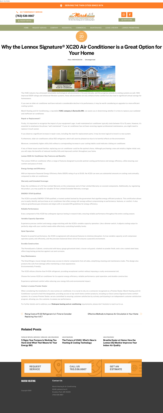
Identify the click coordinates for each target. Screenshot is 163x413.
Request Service (39, 28)
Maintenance (96, 28)
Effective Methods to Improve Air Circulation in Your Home (113, 314)
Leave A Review (111, 28)
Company (54, 28)
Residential (67, 28)
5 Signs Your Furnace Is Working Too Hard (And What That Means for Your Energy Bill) (39, 343)
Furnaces (44, 337)
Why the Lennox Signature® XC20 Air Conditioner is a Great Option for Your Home (81, 50)
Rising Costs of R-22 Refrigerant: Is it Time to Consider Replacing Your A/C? (48, 315)
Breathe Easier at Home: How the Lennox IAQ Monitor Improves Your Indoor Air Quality (120, 343)
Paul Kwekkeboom (75, 59)
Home (26, 28)
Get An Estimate (116, 368)
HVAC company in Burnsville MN (71, 111)
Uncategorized (90, 59)
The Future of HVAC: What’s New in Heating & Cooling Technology (79, 341)
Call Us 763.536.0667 (78, 368)
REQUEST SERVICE (24, 21)
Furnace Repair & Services (30, 337)
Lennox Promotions (130, 28)
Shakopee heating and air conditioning (66, 304)
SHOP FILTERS (127, 20)
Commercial (81, 28)
